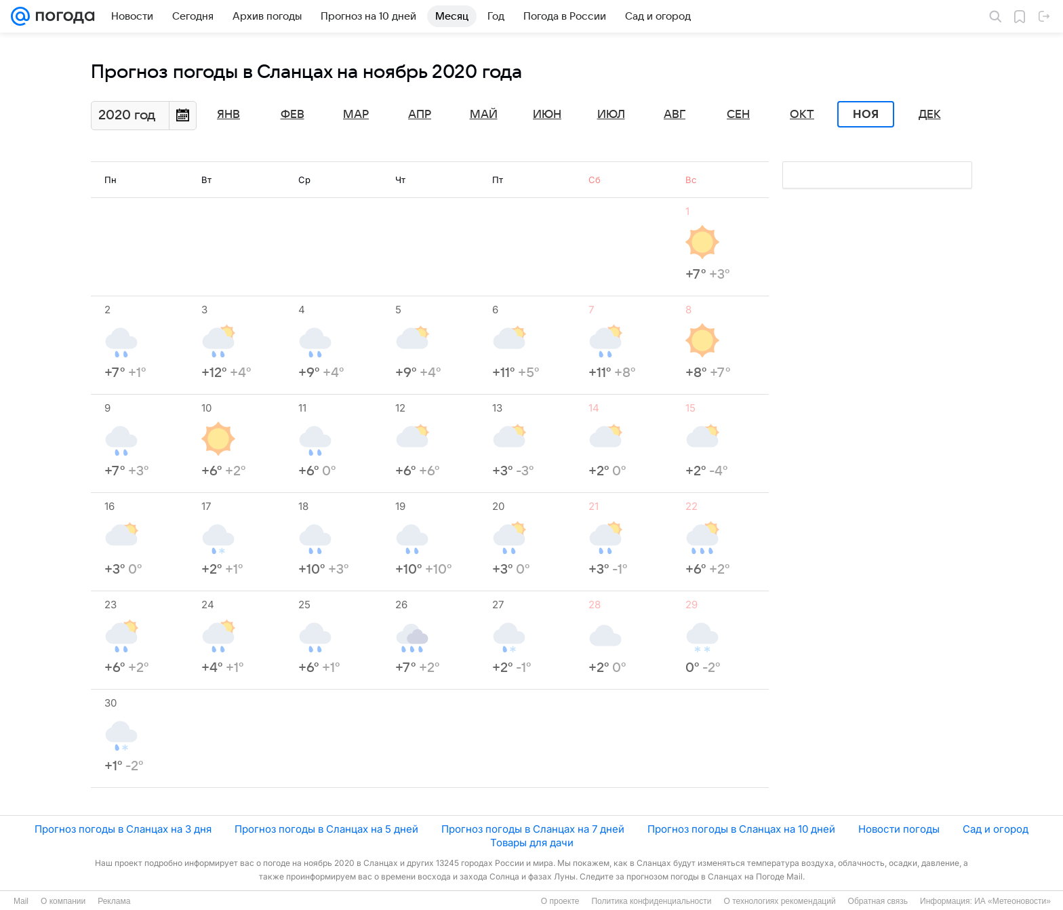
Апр (419, 114)
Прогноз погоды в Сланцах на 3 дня (123, 829)
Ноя (866, 114)
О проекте (560, 901)
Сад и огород (995, 829)
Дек (930, 114)
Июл (611, 114)
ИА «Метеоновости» (1012, 901)
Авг (674, 114)
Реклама (114, 901)
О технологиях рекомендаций (779, 901)
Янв (228, 114)
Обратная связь (878, 901)
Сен (738, 114)
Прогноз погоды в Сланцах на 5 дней (326, 829)
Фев (292, 114)
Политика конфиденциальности (651, 901)
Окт (802, 114)
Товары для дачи (532, 842)
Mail (21, 901)
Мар (356, 114)
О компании (63, 901)
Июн (547, 114)
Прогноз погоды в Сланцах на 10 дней (741, 829)
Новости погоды (899, 829)
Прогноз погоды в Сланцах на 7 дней (532, 829)
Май (484, 114)
